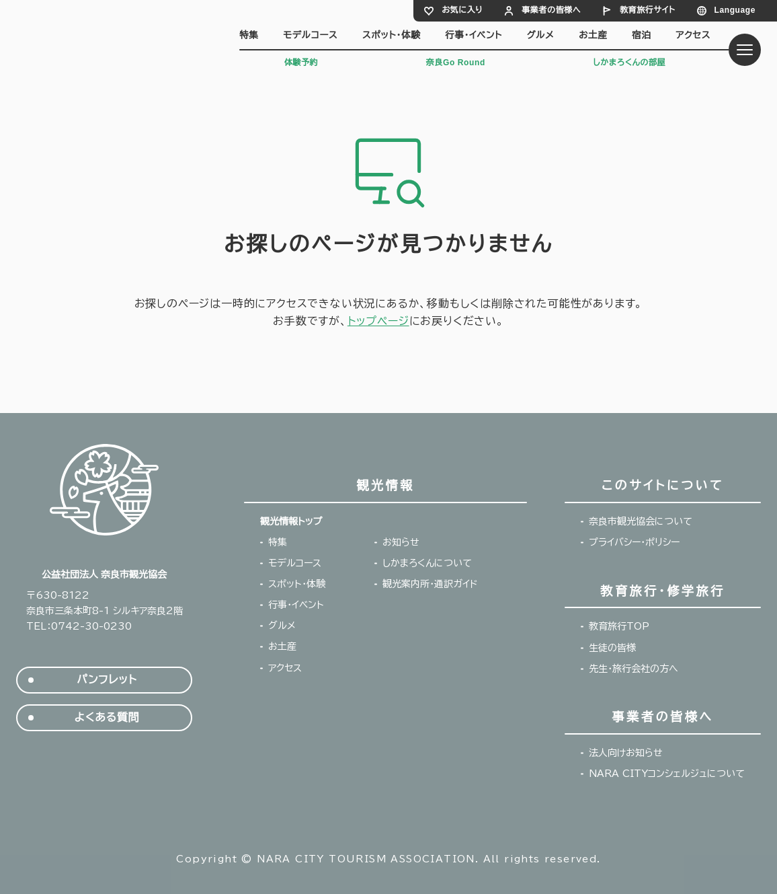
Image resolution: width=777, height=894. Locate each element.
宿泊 (641, 35)
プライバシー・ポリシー (634, 542)
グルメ (541, 35)
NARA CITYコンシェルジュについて (667, 773)
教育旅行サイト (647, 10)
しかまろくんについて (427, 563)
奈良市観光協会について (640, 521)
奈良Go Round (455, 62)
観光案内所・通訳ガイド (430, 584)
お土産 (593, 35)
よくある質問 (107, 717)
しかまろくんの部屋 (629, 62)
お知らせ (400, 542)
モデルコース (310, 35)
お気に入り (462, 10)
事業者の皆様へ (551, 10)
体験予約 (301, 62)
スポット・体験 (391, 35)
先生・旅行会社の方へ (633, 668)
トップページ (378, 320)
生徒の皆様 (612, 648)
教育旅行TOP (619, 626)
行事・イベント (473, 35)
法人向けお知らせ (626, 752)
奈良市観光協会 (110, 38)
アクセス (693, 35)
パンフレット (106, 679)
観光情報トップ (291, 521)
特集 (248, 35)
